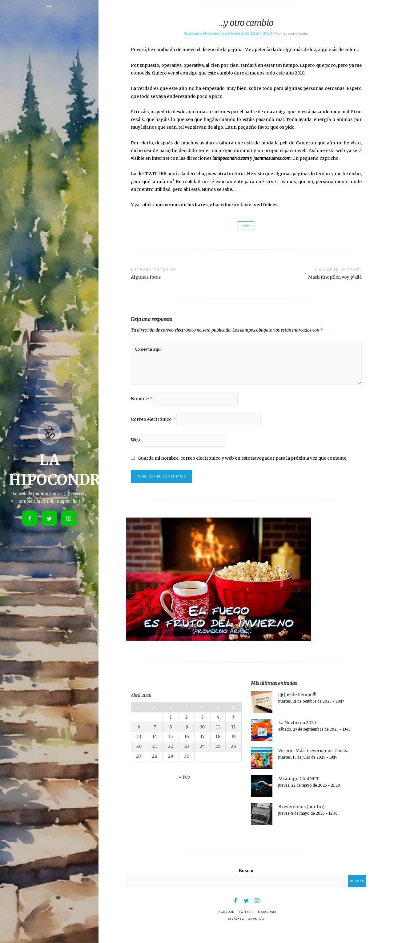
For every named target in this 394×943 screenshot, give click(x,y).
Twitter (245, 924)
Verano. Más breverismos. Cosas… (314, 762)
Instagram (270, 924)
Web (135, 449)
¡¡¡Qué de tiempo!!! (297, 706)
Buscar (246, 881)
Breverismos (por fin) (301, 818)
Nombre (141, 405)
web (245, 226)
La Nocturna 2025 (297, 734)
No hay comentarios (292, 33)
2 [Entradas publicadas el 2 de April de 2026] (186, 728)
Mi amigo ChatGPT (298, 790)
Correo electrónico (153, 427)
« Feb (184, 788)
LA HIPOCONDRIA (252, 931)
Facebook (222, 924)
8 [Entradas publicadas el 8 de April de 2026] (170, 738)
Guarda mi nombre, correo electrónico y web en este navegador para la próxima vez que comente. (243, 468)
